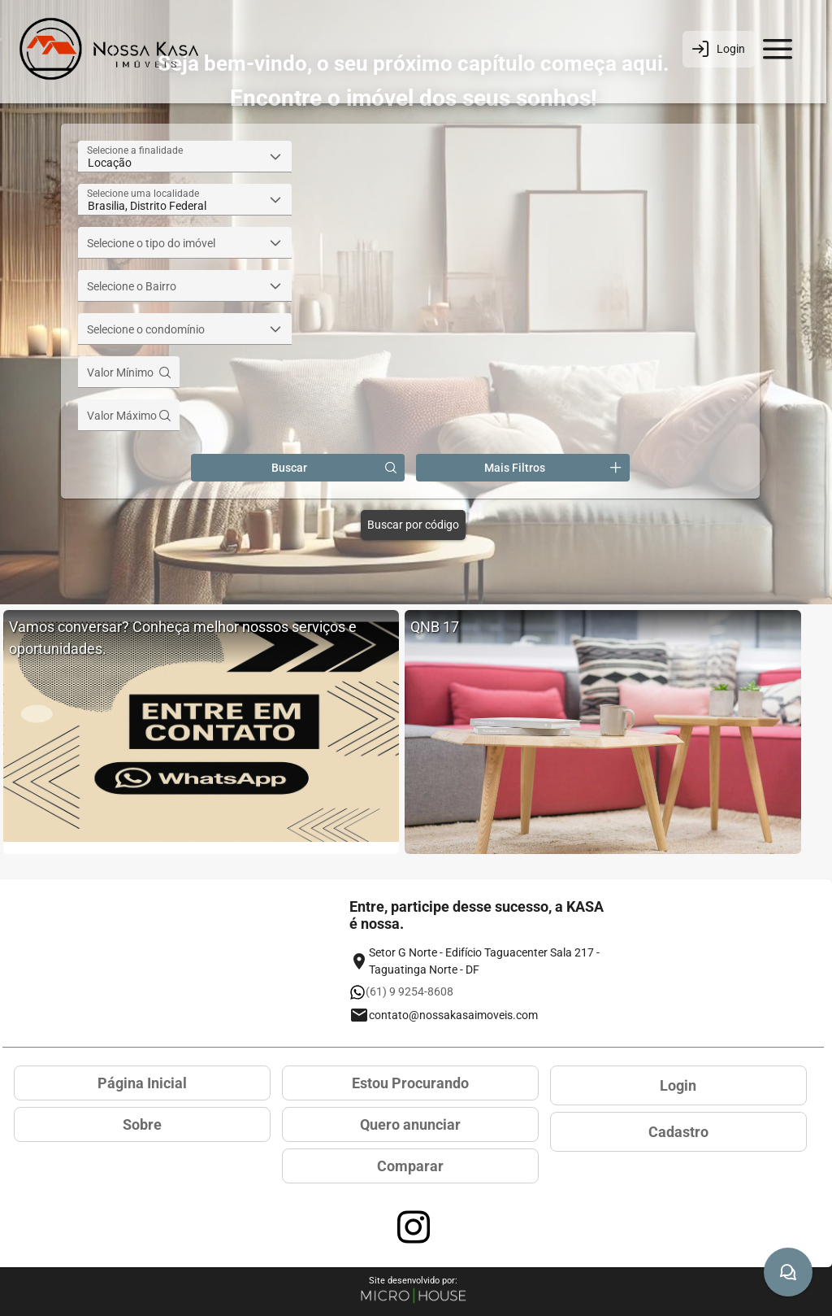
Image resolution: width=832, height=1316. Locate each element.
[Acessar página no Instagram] (413, 1227)
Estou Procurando (410, 1083)
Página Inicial (142, 1083)
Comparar (410, 1165)
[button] (276, 157)
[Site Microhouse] (413, 1296)
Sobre (142, 1124)
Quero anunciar (410, 1124)
